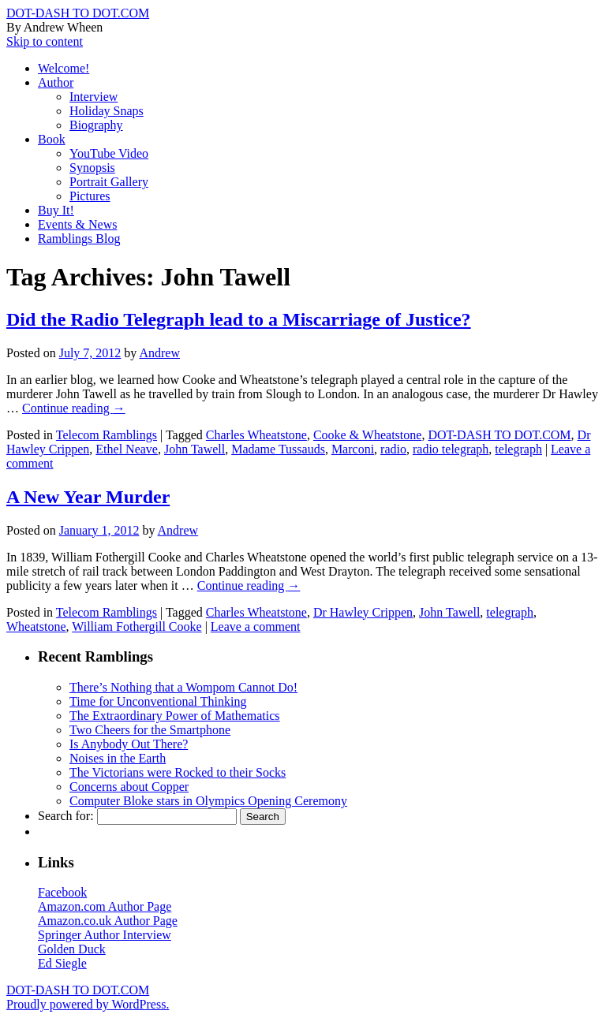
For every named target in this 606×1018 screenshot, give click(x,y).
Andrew (159, 353)
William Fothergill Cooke (136, 626)
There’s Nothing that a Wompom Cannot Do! (183, 687)
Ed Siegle (62, 963)
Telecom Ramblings (106, 435)
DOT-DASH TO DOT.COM (77, 13)
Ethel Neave (126, 449)
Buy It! (56, 210)
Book (51, 139)
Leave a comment (256, 626)
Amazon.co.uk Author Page (108, 920)
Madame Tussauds (278, 449)
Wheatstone (36, 626)
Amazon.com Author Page (104, 906)
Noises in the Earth (117, 758)
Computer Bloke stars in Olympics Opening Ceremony (208, 800)
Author (55, 82)
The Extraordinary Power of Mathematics (174, 715)
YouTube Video (108, 153)
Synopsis (92, 167)
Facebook (62, 892)
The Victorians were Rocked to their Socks (177, 772)
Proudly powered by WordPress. (87, 1004)
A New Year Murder (88, 497)
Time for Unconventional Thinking (157, 701)
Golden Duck (72, 949)
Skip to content (44, 41)
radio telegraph (450, 449)
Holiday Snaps (106, 110)
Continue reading (73, 408)
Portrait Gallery (108, 181)
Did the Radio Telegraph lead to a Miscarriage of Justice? (238, 319)
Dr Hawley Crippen (363, 612)
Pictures (89, 196)
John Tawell (194, 449)
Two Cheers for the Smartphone (149, 729)
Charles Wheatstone (256, 435)
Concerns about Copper (129, 786)
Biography (96, 125)
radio (393, 449)
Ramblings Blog (79, 238)
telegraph (518, 449)
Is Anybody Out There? (128, 744)
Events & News (77, 224)
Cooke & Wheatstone (367, 435)
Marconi (352, 449)
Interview (93, 96)
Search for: (66, 815)
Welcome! (63, 68)
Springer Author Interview (104, 935)
